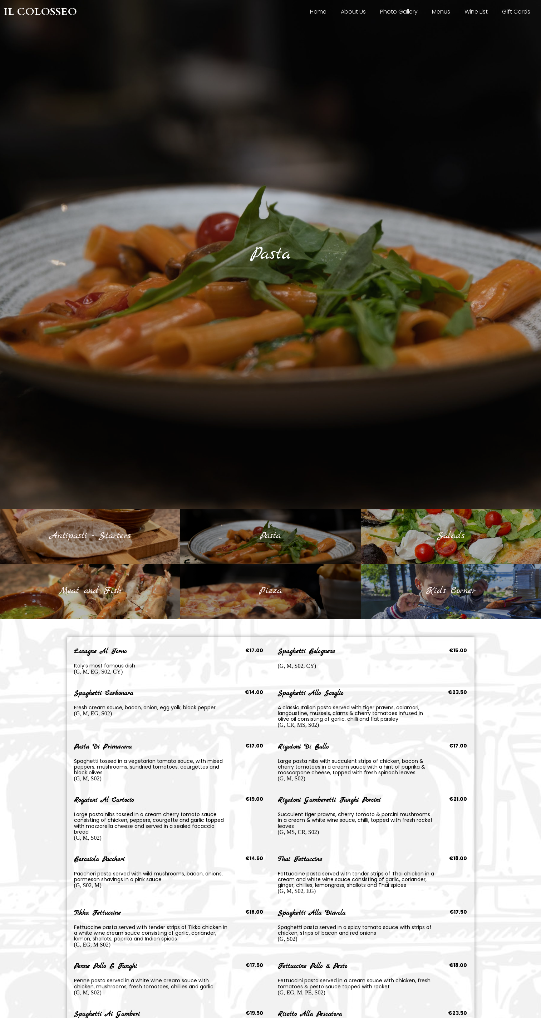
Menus (441, 12)
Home (318, 12)
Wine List (476, 12)
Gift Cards (516, 12)
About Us (353, 12)
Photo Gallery (399, 12)
